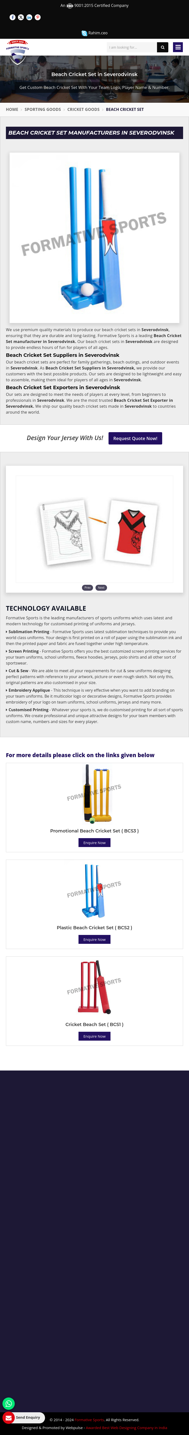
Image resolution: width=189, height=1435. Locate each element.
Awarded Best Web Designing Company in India (126, 1427)
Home (12, 109)
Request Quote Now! (135, 438)
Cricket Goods (83, 109)
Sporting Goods (43, 109)
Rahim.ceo (94, 33)
